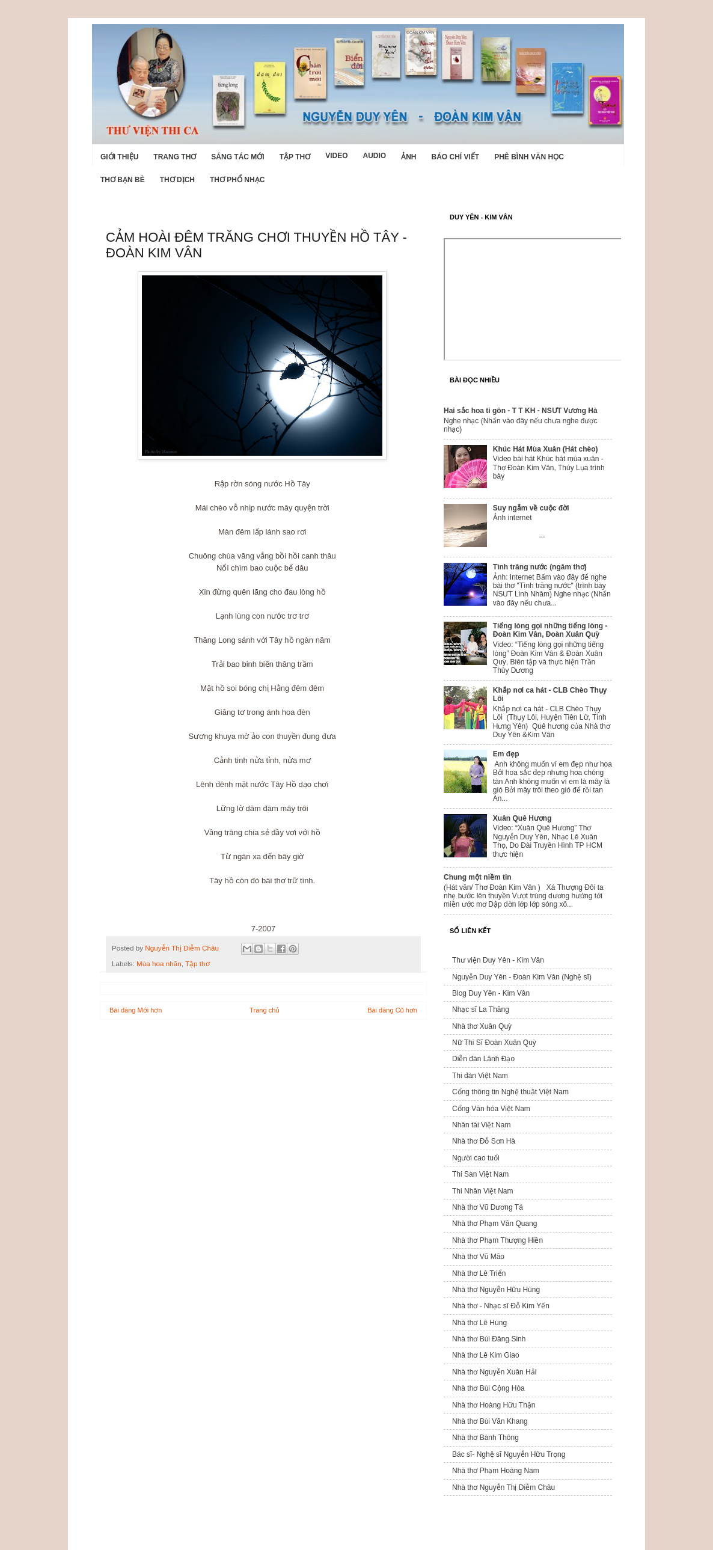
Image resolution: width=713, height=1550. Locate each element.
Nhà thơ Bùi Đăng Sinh (488, 1339)
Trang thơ (174, 157)
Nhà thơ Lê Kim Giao (485, 1355)
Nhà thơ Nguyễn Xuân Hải (494, 1372)
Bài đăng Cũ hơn (392, 1010)
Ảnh (408, 157)
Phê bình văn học (529, 157)
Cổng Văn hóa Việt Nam (491, 1108)
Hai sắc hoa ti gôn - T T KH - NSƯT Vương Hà (521, 410)
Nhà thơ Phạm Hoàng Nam (495, 1470)
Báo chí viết (456, 157)
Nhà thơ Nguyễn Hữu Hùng (496, 1289)
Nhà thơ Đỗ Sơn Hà (483, 1141)
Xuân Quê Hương (522, 818)
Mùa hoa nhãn (159, 963)
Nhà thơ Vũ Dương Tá (487, 1207)
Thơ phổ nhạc (237, 180)
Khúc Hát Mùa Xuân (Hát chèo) (545, 449)
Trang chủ (264, 1010)
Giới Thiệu (119, 157)
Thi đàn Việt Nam (480, 1075)
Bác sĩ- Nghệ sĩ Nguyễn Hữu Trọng (508, 1454)
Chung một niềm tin (478, 877)
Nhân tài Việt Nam (481, 1125)
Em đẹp (506, 754)
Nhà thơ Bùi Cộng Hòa (488, 1388)
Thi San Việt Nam (480, 1174)
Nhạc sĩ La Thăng (480, 1009)
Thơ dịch (177, 180)
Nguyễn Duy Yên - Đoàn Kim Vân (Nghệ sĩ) (522, 977)
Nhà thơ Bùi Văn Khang (490, 1421)
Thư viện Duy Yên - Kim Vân (498, 960)
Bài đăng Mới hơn (135, 1010)
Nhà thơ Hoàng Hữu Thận (494, 1405)
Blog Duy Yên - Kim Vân (491, 993)
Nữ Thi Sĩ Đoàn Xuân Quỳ (494, 1042)
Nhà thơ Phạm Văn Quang (494, 1223)
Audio (374, 156)
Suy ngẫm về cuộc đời (531, 508)
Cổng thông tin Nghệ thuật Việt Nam (510, 1092)
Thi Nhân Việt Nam (482, 1191)
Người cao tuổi (476, 1158)
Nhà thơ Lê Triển (479, 1273)
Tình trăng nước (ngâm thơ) (540, 567)
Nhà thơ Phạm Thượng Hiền (497, 1240)
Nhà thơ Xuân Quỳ (482, 1026)
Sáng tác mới (237, 157)
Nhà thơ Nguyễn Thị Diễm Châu (503, 1487)
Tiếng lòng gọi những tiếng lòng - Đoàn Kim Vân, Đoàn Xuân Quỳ (550, 630)
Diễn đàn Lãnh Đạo (483, 1059)
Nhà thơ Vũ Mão (478, 1256)
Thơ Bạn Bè (122, 180)
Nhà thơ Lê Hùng (479, 1323)
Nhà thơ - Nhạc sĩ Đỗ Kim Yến (500, 1306)
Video (336, 156)
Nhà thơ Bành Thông (485, 1437)
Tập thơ (295, 157)
